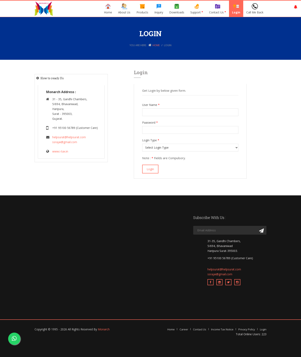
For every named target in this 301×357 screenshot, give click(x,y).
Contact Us (217, 8)
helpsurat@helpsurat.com (69, 137)
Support (196, 8)
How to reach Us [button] (52, 78)
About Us (124, 8)
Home (108, 8)
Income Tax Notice (222, 329)
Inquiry (158, 8)
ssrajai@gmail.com (64, 142)
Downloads (176, 8)
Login (236, 8)
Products (142, 8)
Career (184, 329)
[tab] (71, 78)
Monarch (104, 329)
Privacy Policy (246, 329)
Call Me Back (254, 8)
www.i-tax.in (60, 151)
